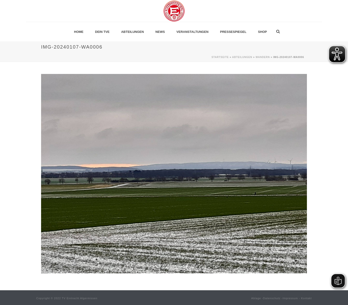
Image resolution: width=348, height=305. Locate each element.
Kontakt (306, 298)
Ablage (256, 298)
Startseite (220, 57)
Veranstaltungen (192, 32)
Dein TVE (102, 32)
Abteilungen (132, 32)
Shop (262, 32)
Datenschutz (272, 298)
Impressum (290, 298)
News (160, 32)
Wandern (263, 57)
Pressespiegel (233, 32)
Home (78, 32)
